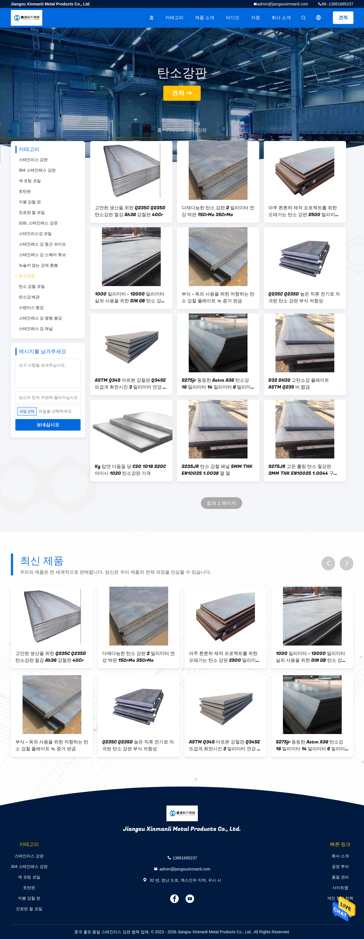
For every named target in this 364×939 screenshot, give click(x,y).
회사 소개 (281, 17)
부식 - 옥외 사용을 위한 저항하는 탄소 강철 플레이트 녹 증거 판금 (218, 297)
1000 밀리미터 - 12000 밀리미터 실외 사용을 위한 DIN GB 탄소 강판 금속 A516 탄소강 (130, 297)
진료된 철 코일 (32, 212)
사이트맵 (340, 887)
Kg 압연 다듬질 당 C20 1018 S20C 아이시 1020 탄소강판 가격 (130, 470)
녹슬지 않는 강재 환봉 (38, 265)
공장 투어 (340, 866)
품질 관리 (340, 877)
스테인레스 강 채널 (36, 328)
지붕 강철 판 (30, 202)
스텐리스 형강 (31, 307)
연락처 (340, 908)
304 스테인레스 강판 (37, 170)
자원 (255, 17)
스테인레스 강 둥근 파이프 (42, 244)
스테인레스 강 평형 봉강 (40, 318)
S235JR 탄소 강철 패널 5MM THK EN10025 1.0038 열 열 (217, 470)
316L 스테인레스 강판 (38, 223)
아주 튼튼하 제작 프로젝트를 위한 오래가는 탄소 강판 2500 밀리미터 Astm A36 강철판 (304, 211)
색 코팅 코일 (30, 180)
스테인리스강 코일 (35, 233)
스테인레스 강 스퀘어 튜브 (42, 254)
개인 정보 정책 (340, 898)
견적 (343, 17)
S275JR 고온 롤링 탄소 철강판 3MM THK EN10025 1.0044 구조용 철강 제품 (303, 470)
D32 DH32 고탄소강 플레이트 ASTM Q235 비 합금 (298, 384)
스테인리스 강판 (33, 159)
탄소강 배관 (29, 297)
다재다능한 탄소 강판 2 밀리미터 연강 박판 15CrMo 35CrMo (218, 211)
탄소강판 (27, 276)
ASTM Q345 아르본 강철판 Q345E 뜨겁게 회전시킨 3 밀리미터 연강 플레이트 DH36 (131, 384)
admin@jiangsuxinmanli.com (282, 4)
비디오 (233, 17)
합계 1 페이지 (221, 503)
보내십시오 (48, 424)
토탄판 (25, 191)
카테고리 (174, 17)
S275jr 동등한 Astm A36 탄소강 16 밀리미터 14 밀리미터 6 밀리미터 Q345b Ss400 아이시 (216, 384)
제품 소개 (204, 17)
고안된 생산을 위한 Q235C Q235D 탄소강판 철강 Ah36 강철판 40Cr (130, 211)
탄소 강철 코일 (32, 286)
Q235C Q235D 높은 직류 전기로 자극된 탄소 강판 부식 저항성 (304, 297)
